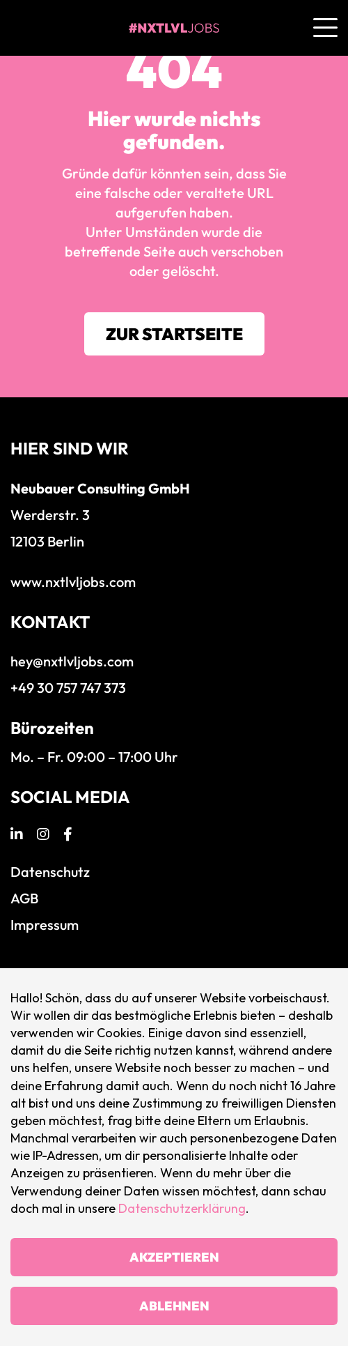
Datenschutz (50, 871)
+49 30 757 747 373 (68, 687)
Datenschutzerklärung (182, 1208)
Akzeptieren (174, 1257)
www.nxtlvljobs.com (73, 581)
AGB (24, 898)
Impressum (44, 924)
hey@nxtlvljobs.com (72, 661)
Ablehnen (174, 1306)
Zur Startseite (174, 333)
